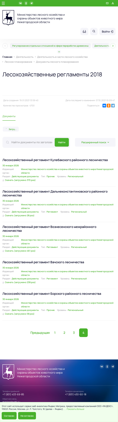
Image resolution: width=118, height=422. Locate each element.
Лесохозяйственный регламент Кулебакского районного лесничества (55, 160)
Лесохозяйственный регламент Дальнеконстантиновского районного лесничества (55, 193)
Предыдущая (40, 333)
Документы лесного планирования (57, 61)
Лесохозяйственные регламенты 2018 (52, 74)
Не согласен (27, 415)
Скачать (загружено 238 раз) (20, 282)
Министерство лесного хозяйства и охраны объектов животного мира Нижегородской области (67, 171)
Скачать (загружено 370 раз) (20, 180)
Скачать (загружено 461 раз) (20, 250)
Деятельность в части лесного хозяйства (62, 57)
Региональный (75, 176)
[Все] (59, 52)
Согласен (9, 415)
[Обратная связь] (107, 3)
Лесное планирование (18, 61)
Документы (9, 116)
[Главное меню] (3, 3)
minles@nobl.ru (11, 402)
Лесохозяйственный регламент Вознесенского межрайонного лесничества (49, 229)
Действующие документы (25, 176)
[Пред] (5, 45)
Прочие (51, 176)
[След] (113, 45)
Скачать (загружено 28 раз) (19, 215)
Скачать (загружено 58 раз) (19, 313)
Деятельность (24, 57)
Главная (7, 57)
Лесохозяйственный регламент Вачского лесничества (43, 262)
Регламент (52, 211)
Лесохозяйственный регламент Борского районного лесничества (51, 294)
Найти (61, 142)
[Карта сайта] (113, 3)
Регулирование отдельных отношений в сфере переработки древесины (50, 45)
